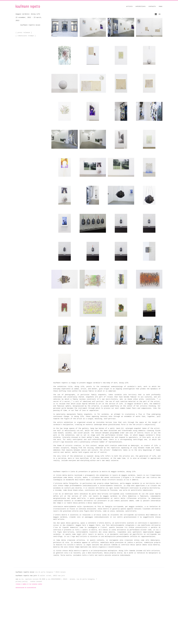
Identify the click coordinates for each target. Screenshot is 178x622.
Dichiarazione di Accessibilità (26, 615)
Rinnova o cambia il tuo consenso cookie (29, 612)
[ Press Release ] (23, 32)
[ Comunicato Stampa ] (25, 36)
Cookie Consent (36, 610)
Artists (129, 6)
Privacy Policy (22, 610)
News (160, 6)
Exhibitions (140, 6)
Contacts (152, 6)
